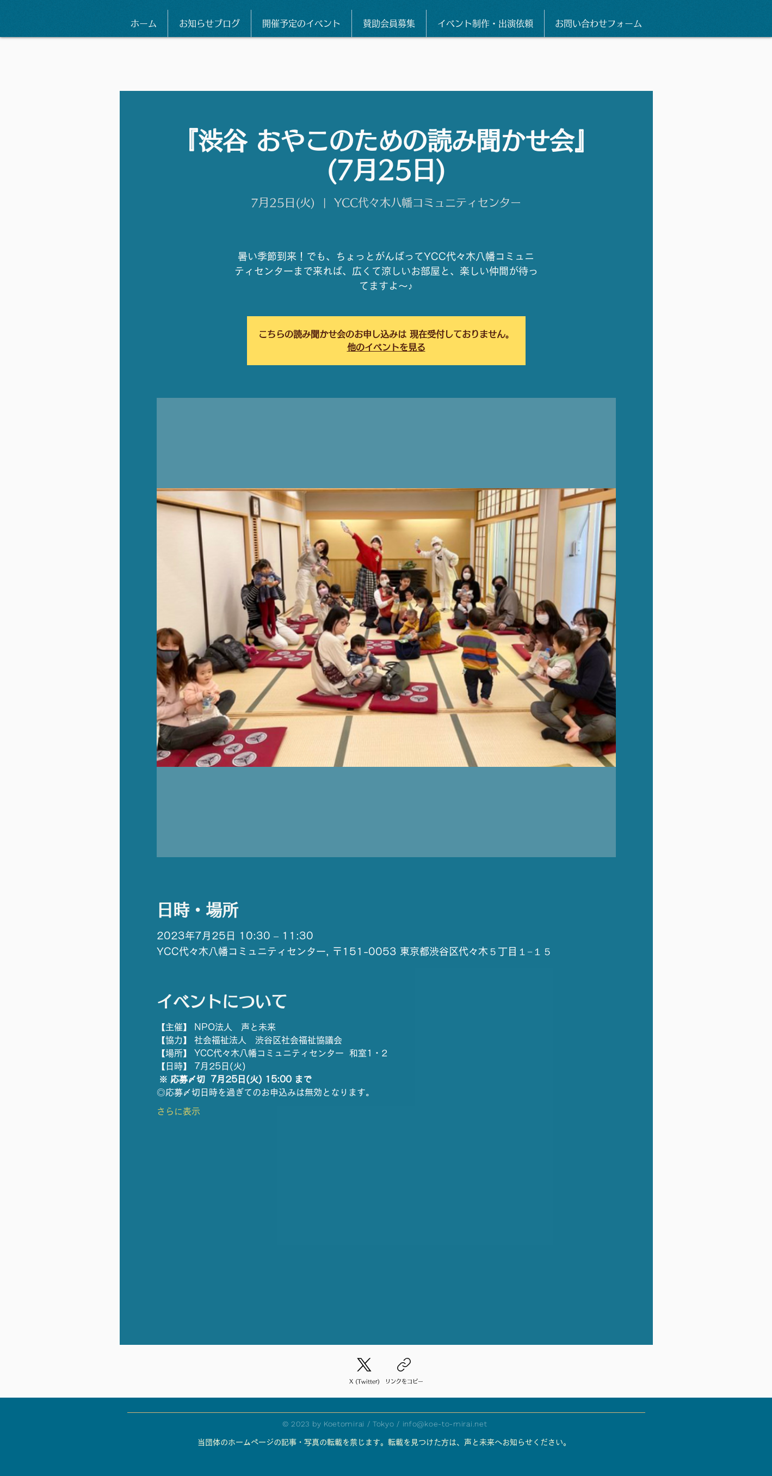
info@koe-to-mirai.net (445, 1423)
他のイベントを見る (386, 347)
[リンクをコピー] (404, 1372)
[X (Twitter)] (364, 1372)
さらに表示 (178, 1111)
